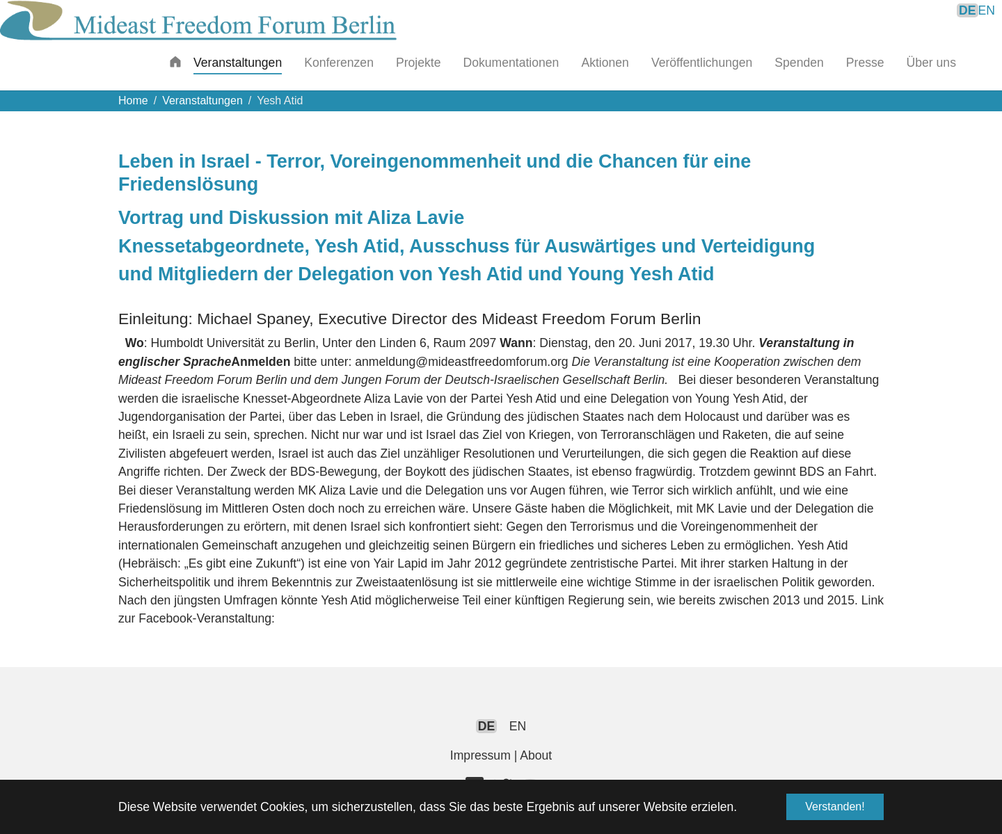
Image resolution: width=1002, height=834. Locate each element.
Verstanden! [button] (834, 806)
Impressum (480, 755)
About (536, 755)
